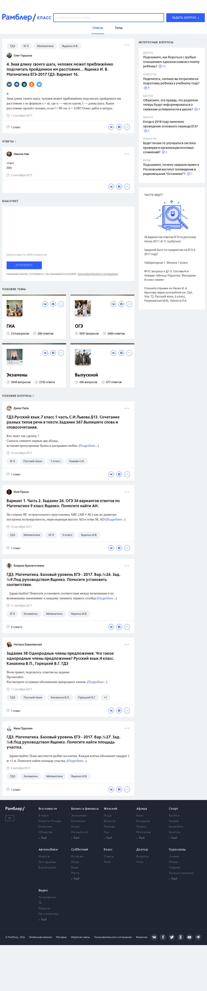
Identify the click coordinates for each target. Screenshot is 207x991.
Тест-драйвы (47, 862)
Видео (43, 890)
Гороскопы (177, 849)
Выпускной (86, 375)
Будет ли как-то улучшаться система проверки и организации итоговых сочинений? (169, 148)
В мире (44, 815)
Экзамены (17, 375)
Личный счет (80, 832)
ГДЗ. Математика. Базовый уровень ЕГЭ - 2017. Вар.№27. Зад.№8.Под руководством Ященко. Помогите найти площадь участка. (63, 742)
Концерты (143, 821)
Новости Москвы (50, 821)
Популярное (47, 897)
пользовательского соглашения (98, 274)
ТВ (40, 903)
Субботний (79, 849)
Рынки (75, 826)
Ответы (109, 856)
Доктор (142, 849)
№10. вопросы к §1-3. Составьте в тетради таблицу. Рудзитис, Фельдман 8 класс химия (170, 275)
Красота (109, 821)
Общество (46, 832)
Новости (44, 856)
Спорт (173, 808)
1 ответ (13, 127)
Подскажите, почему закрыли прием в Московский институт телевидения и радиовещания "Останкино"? (171, 169)
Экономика (79, 815)
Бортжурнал (47, 867)
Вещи (75, 867)
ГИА (11, 326)
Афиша (141, 808)
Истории (77, 856)
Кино (139, 815)
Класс (108, 849)
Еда (106, 832)
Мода (107, 815)
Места (75, 873)
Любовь (109, 826)
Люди (75, 862)
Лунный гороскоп (181, 873)
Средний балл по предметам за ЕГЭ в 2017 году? (169, 252)
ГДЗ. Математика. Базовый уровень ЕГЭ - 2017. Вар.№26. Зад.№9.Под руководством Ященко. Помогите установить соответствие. (63, 580)
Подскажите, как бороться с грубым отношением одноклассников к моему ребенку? (171, 62)
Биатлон (174, 832)
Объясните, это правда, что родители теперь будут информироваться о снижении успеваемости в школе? (170, 105)
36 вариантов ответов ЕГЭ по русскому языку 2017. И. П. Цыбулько (170, 239)
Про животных (49, 914)
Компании (78, 821)
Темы (107, 862)
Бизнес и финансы (85, 808)
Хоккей (174, 821)
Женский (110, 808)
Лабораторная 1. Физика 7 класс (166, 262)
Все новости (48, 808)
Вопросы (142, 856)
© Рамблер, (12, 937)
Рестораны (143, 832)
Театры (141, 826)
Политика (45, 826)
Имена (173, 862)
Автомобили (48, 849)
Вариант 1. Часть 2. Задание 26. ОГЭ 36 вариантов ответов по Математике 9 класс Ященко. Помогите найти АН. (63, 503)
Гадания (174, 867)
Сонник (174, 856)
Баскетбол (176, 826)
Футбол (174, 815)
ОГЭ (79, 326)
